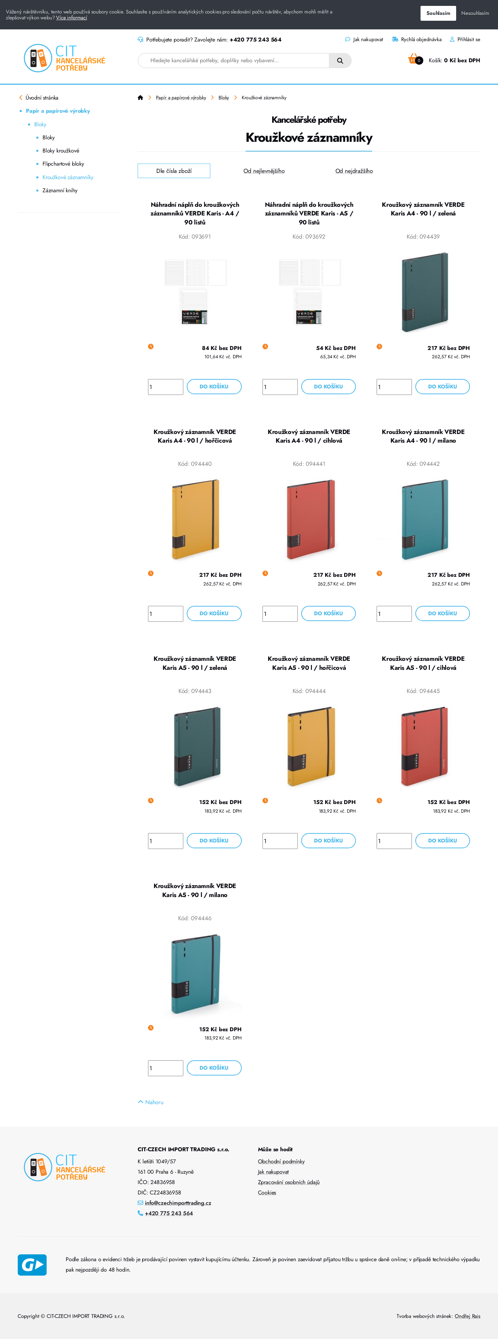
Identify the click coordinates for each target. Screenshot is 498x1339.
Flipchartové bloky (63, 164)
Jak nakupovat (364, 39)
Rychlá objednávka (417, 39)
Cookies (267, 1193)
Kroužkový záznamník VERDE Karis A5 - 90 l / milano (195, 890)
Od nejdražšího (354, 171)
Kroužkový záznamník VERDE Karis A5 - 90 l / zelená (195, 663)
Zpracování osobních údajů (289, 1182)
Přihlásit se (465, 39)
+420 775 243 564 (256, 40)
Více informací (71, 17)
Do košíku (214, 386)
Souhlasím (438, 13)
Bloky (40, 124)
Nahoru (151, 1102)
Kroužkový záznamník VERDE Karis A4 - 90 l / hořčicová (195, 436)
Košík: (444, 60)
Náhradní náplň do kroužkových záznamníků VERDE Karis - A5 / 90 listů (309, 213)
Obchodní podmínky (281, 1161)
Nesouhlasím (475, 13)
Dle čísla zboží (174, 171)
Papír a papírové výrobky (58, 111)
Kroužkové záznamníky (68, 177)
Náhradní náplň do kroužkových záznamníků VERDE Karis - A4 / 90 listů (194, 213)
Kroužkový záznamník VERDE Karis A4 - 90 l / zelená (423, 209)
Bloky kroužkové (61, 151)
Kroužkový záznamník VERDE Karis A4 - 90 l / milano (423, 436)
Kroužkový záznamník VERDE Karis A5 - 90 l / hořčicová (309, 663)
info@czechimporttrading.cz (178, 1203)
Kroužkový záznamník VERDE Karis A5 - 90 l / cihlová (423, 663)
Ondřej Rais (467, 1316)
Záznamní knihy (60, 190)
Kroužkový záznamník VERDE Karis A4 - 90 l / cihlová (309, 436)
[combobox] (234, 60)
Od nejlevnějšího (263, 171)
